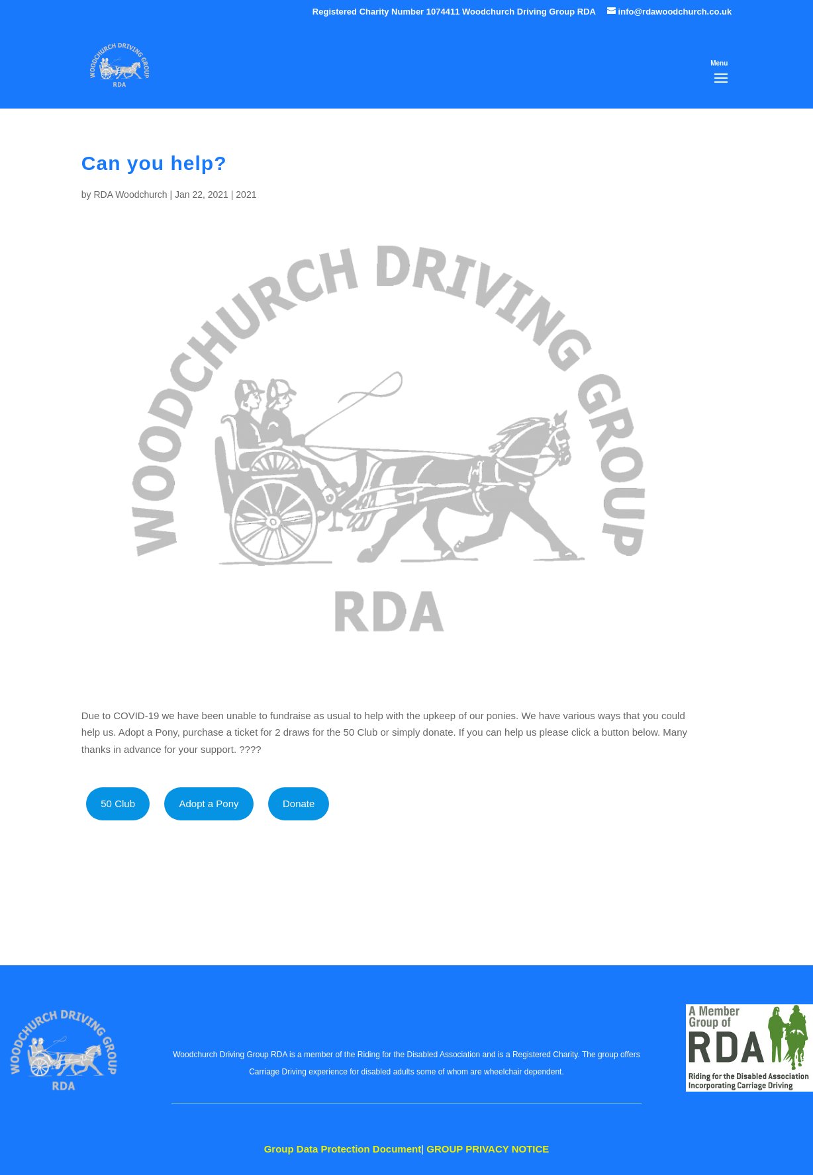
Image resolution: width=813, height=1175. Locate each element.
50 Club (118, 803)
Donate (298, 803)
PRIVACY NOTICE (487, 1148)
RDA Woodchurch (130, 194)
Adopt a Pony (208, 803)
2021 (246, 194)
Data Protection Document (343, 1148)
